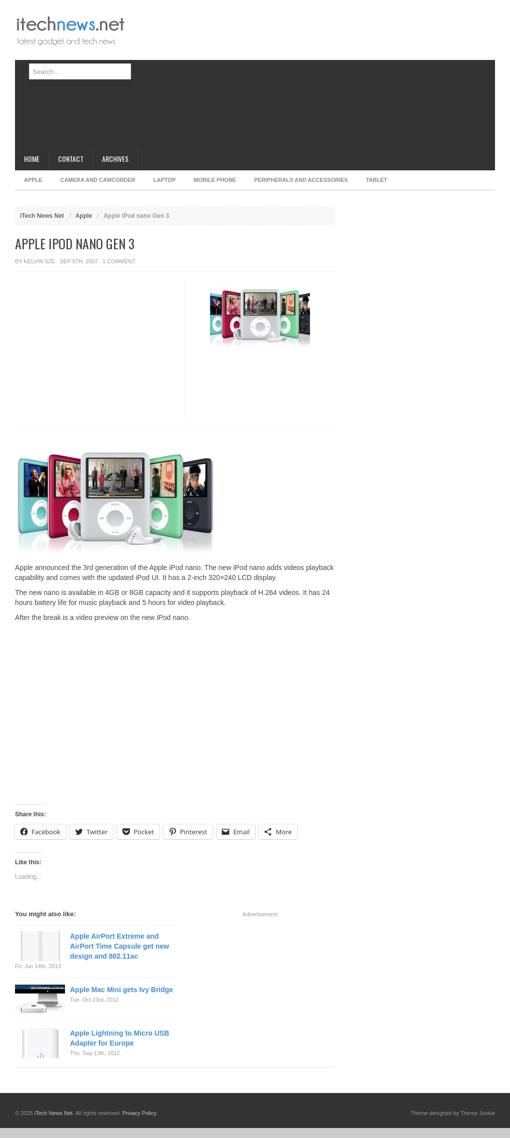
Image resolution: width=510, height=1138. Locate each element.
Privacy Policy (139, 1113)
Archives (115, 158)
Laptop (165, 180)
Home (32, 158)
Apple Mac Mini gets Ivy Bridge (121, 990)
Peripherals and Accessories (301, 180)
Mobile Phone (215, 180)
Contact (71, 158)
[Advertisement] (271, 77)
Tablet (377, 180)
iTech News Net (42, 215)
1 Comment (119, 261)
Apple (33, 180)
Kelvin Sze (40, 261)
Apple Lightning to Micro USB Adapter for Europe (119, 1038)
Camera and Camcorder (98, 180)
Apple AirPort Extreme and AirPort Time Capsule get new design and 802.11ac (119, 946)
